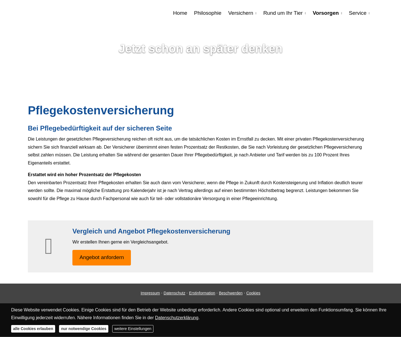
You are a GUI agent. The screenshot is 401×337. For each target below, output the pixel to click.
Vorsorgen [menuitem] (326, 13)
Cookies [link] (253, 293)
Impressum (150, 293)
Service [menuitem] (357, 13)
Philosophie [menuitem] (208, 13)
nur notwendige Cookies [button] (83, 328)
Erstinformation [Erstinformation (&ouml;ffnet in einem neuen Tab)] (202, 293)
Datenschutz (174, 293)
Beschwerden (231, 293)
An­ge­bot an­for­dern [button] (103, 258)
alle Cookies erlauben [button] (33, 328)
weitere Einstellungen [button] (132, 328)
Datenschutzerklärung (177, 317)
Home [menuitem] (181, 13)
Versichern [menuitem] (241, 13)
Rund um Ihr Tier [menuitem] (283, 13)
